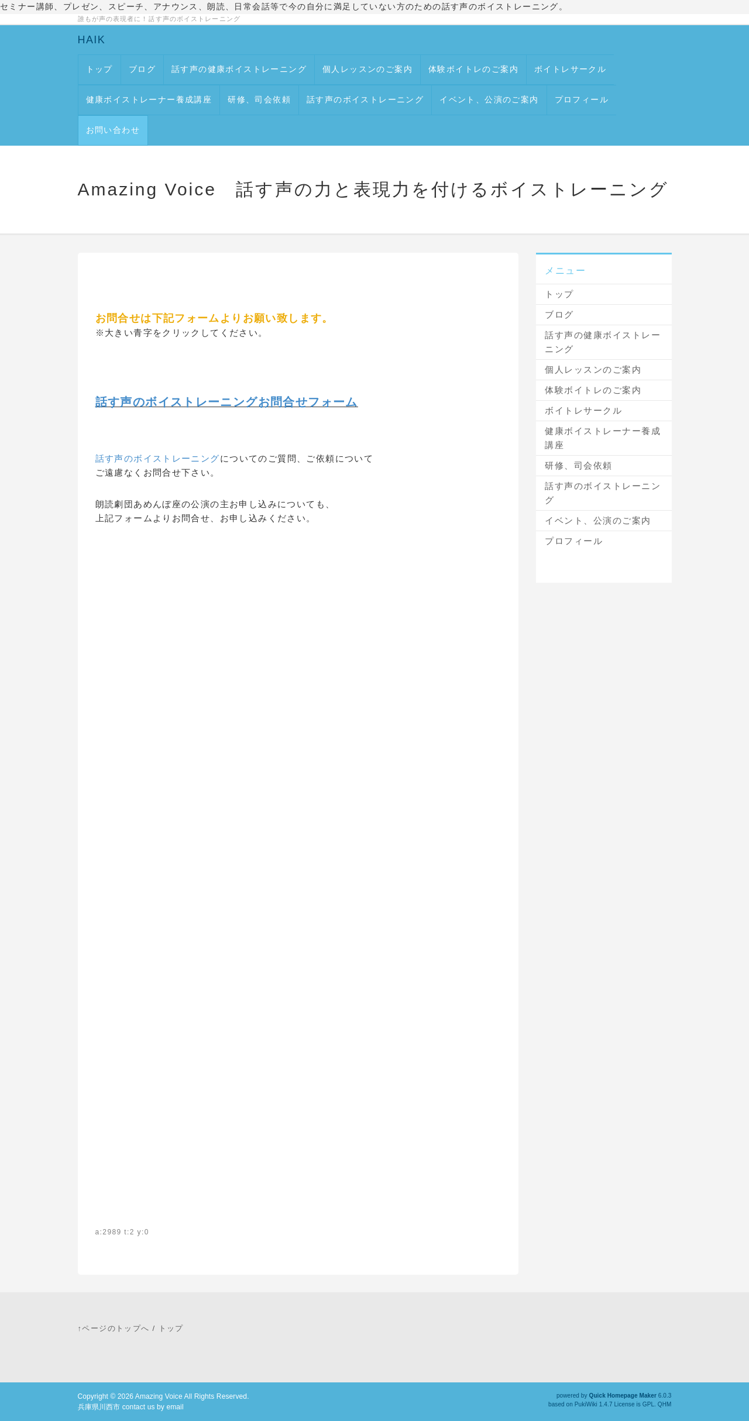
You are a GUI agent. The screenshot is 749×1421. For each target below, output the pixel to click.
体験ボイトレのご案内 (473, 69)
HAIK (92, 40)
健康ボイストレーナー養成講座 (149, 99)
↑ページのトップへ (114, 1328)
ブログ (142, 69)
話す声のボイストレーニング (365, 99)
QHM (665, 1404)
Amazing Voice (159, 1396)
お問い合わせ (113, 130)
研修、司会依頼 (259, 99)
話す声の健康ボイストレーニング (239, 69)
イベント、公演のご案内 (488, 99)
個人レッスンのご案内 (367, 69)
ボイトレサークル (570, 69)
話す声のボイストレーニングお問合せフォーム (226, 401)
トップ (99, 69)
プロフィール (582, 99)
